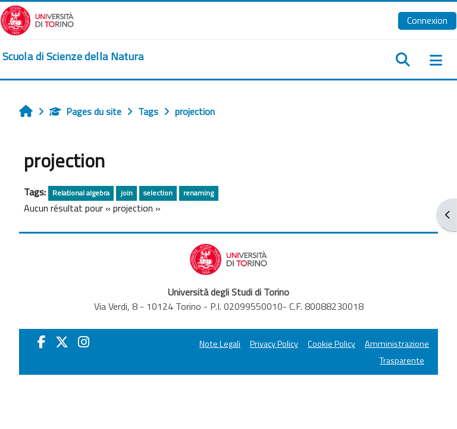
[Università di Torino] (37, 19)
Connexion (427, 20)
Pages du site (85, 111)
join (127, 192)
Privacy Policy (274, 343)
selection (158, 192)
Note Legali (219, 343)
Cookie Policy (331, 343)
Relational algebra (80, 192)
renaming (198, 192)
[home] (73, 56)
